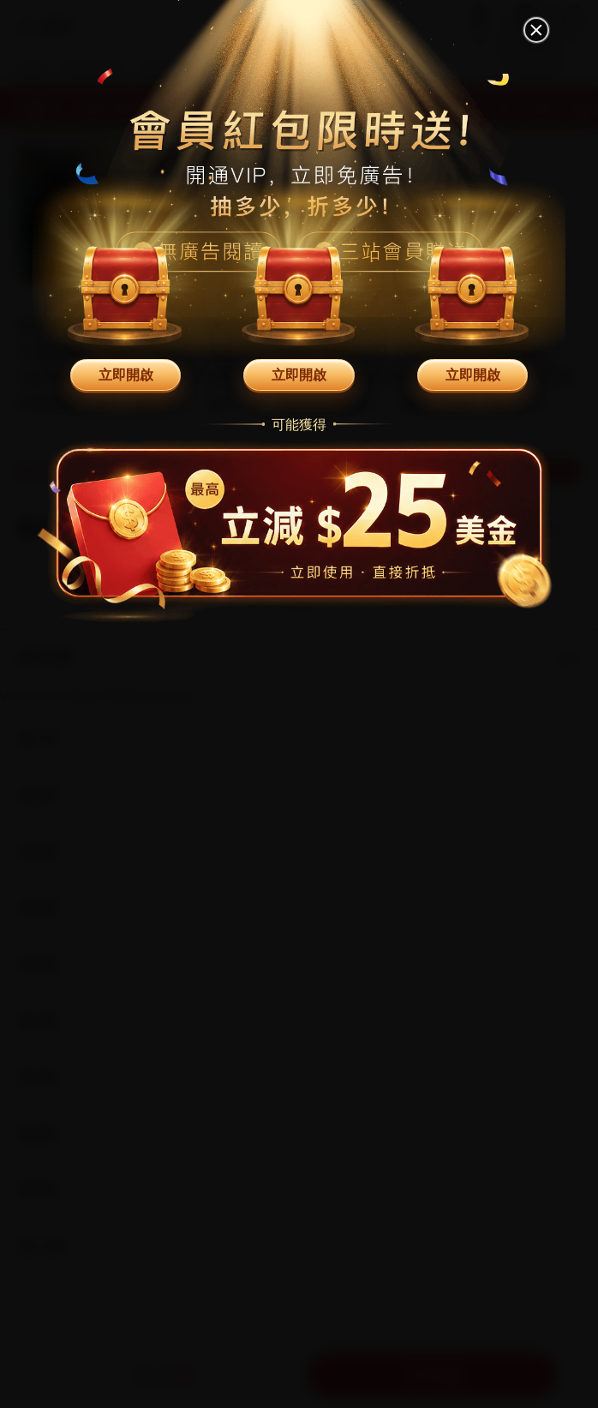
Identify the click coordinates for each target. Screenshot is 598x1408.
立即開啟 (126, 374)
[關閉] (537, 30)
